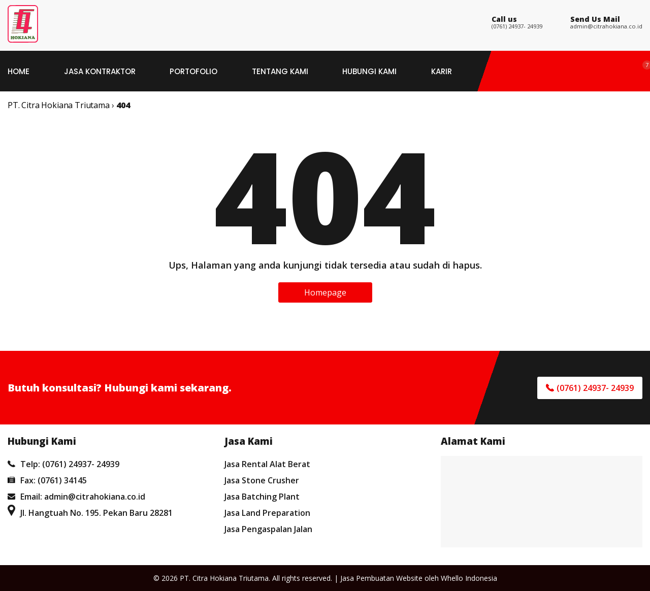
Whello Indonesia (469, 578)
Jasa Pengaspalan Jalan (268, 529)
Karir (441, 71)
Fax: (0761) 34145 (47, 480)
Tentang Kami (280, 71)
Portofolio (193, 71)
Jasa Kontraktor (100, 71)
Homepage (325, 292)
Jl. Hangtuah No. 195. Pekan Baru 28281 (90, 512)
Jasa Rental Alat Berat (267, 464)
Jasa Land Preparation (267, 512)
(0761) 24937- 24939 (517, 26)
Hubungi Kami (369, 71)
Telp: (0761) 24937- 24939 (63, 464)
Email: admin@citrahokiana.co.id (76, 496)
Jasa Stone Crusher (261, 480)
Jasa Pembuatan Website (381, 578)
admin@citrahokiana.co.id (606, 26)
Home (18, 71)
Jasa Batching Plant (262, 496)
